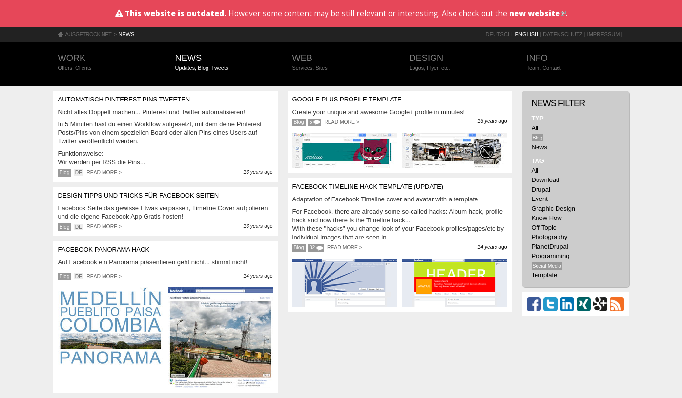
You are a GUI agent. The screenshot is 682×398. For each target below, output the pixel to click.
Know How (547, 217)
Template (545, 275)
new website (537, 13)
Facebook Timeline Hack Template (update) (368, 186)
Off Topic (544, 227)
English (527, 34)
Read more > (104, 172)
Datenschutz (562, 34)
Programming (551, 255)
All (535, 128)
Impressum (603, 34)
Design (458, 62)
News (126, 34)
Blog (65, 172)
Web (341, 62)
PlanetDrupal (550, 246)
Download (546, 179)
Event (540, 198)
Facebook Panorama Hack (104, 249)
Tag (538, 160)
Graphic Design (554, 208)
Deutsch (499, 34)
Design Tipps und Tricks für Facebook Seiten (138, 195)
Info (575, 62)
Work (107, 62)
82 (312, 247)
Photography (550, 236)
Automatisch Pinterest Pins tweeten (124, 99)
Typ (538, 118)
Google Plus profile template (347, 99)
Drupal (541, 189)
